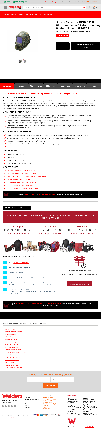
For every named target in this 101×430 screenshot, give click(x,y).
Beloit (69, 398)
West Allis (86, 411)
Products (27, 397)
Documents (36, 86)
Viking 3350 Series (10, 362)
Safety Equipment (48, 405)
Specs (21, 86)
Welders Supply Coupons (32, 399)
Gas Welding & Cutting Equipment (52, 400)
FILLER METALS (80, 215)
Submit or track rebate (79, 284)
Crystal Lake (86, 405)
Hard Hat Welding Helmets (13, 350)
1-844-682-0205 (6, 402)
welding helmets (29, 194)
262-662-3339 (87, 402)
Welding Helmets (10, 329)
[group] (22, 41)
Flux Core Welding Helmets (13, 342)
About (26, 402)
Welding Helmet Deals (11, 365)
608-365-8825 (71, 402)
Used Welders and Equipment (51, 404)
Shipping (11, 417)
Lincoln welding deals (22, 304)
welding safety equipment (48, 194)
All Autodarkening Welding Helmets (15, 352)
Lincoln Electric (25, 14)
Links (26, 404)
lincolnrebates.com (21, 263)
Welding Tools (46, 408)
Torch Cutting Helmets (11, 347)
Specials (45, 407)
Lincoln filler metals (55, 304)
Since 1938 (17, 9)
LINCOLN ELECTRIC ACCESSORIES (49, 215)
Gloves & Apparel (47, 402)
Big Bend (85, 398)
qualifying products (20, 230)
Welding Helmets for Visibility (13, 332)
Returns (4, 417)
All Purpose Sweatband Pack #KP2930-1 (22, 182)
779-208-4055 (71, 416)
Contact (27, 405)
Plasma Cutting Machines (50, 399)
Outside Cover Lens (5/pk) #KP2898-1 (21, 171)
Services (27, 396)
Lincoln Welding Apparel (12, 360)
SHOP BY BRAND (10, 14)
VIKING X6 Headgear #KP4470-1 (19, 179)
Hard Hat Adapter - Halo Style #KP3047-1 (22, 185)
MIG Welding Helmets (11, 337)
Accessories (65, 86)
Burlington (70, 405)
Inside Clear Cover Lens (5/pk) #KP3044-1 (22, 173)
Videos (50, 86)
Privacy (7, 417)
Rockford (70, 411)
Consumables (79, 86)
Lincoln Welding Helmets (43, 14)
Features (7, 86)
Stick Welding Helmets (11, 339)
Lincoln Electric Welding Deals (13, 367)
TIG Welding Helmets (11, 334)
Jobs (26, 401)
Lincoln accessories (37, 304)
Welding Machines (48, 397)
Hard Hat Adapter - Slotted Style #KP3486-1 (23, 188)
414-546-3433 (87, 416)
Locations (27, 407)
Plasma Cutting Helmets (12, 344)
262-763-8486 (71, 409)
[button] (40, 41)
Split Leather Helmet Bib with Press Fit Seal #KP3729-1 (27, 176)
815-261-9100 (87, 409)
